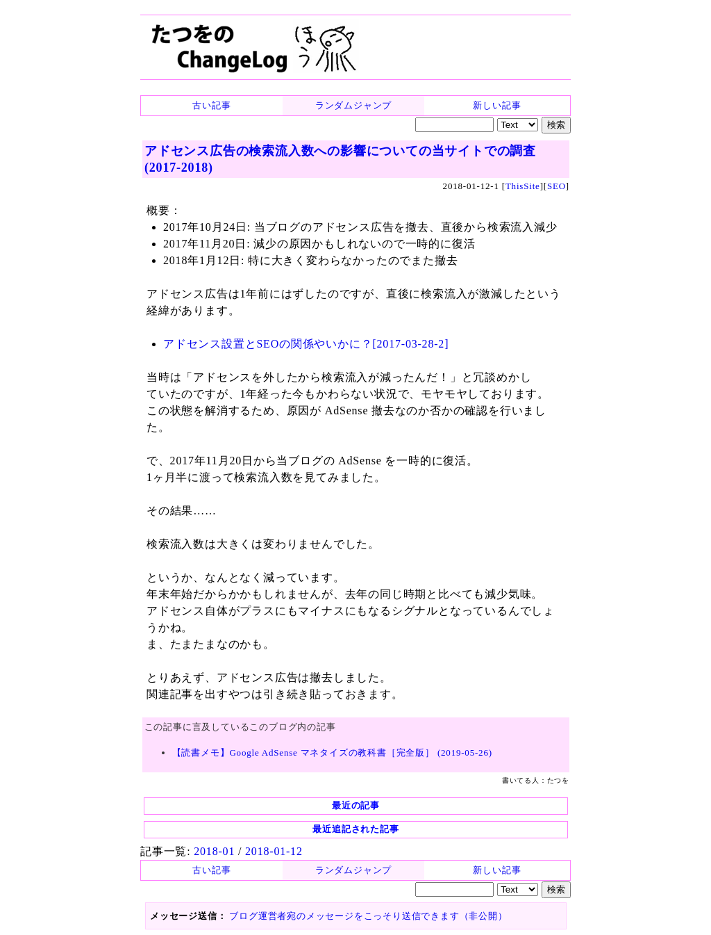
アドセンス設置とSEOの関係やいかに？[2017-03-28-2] (306, 344)
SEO (556, 186)
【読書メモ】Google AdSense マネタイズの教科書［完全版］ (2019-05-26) (332, 752)
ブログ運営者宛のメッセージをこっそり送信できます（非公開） (368, 916)
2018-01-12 (274, 851)
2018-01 (214, 851)
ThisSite (522, 186)
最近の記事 (356, 805)
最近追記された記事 (355, 829)
